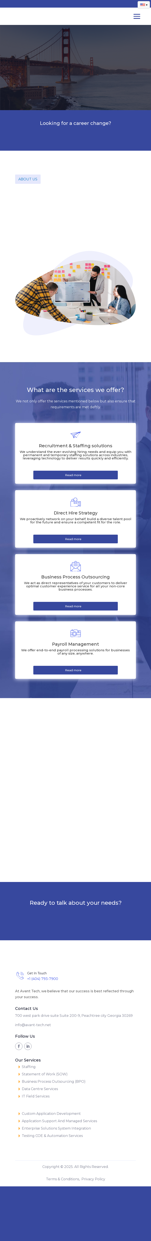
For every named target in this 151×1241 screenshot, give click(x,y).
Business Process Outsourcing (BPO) (54, 1081)
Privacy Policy (93, 1179)
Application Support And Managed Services (59, 1121)
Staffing (29, 1067)
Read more (73, 475)
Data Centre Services (40, 1089)
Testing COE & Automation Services (52, 1136)
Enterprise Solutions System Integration (56, 1128)
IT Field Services (35, 1096)
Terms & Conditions (62, 1179)
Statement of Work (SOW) (45, 1074)
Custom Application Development (51, 1114)
